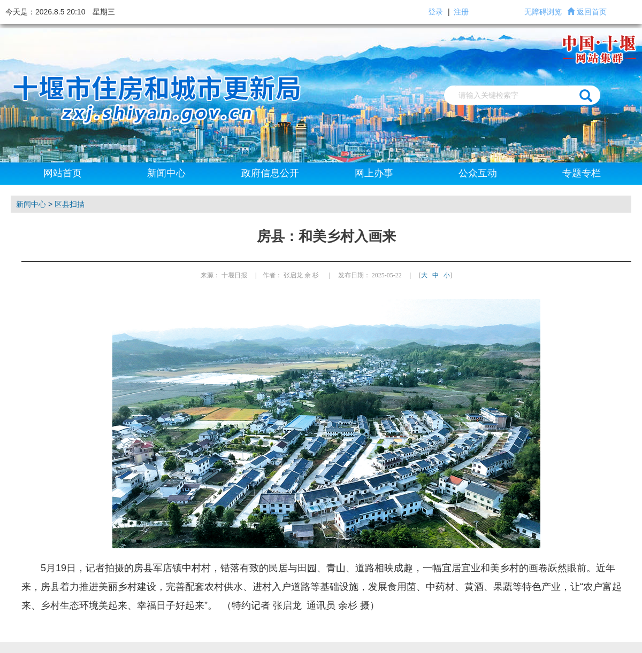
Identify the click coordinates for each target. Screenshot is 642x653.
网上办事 (374, 173)
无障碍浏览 (543, 11)
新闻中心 (166, 173)
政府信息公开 (270, 173)
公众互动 (477, 173)
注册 (461, 11)
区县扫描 (70, 204)
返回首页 (592, 11)
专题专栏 (581, 173)
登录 (435, 11)
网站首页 (62, 173)
